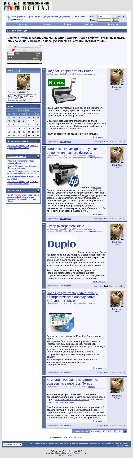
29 (119, 431)
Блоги (82, 17)
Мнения (46, 24)
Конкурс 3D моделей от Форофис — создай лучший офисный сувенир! (23, 172)
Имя (92, 16)
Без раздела (65, 141)
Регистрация (22, 24)
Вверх (127, 445)
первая (95, 431)
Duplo (103, 252)
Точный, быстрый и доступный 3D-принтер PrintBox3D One (22, 146)
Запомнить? (119, 17)
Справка (89, 24)
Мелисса (91, 74)
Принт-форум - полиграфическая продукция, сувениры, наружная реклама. (44, 17)
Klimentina (11, 150)
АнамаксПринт (28, 197)
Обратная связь (36, 443)
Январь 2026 (23, 110)
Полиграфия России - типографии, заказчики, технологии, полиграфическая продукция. (87, 443)
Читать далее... (99, 137)
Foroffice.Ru (83, 336)
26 (108, 431)
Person (30, 195)
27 (111, 431)
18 (104, 431)
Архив (120, 445)
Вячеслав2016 (23, 199)
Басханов (11, 199)
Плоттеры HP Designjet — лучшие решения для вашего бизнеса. (72, 150)
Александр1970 (14, 197)
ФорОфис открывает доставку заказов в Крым (20, 162)
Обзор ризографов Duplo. (66, 226)
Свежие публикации (16, 156)
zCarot (71, 455)
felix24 (10, 195)
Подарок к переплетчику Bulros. (70, 71)
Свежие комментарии (17, 141)
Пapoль (93, 20)
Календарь (113, 24)
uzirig (36, 195)
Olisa (24, 195)
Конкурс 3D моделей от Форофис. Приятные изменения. (22, 167)
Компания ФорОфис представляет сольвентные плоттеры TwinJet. (72, 381)
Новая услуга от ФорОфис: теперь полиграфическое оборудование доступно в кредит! (72, 297)
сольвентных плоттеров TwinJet (72, 399)
